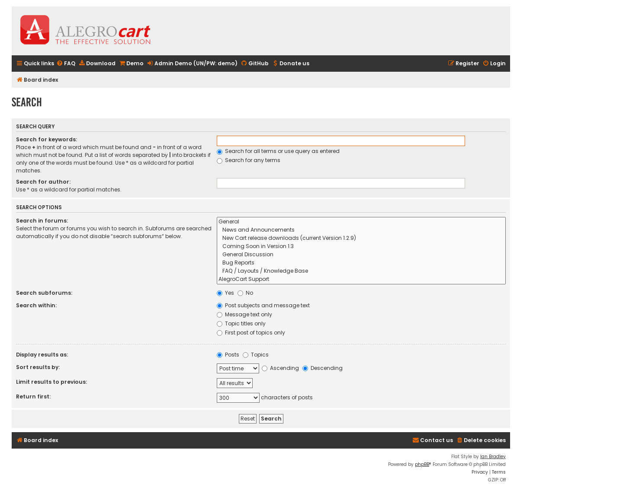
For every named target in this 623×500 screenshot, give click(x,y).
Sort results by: (38, 367)
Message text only (244, 314)
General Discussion (361, 255)
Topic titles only (241, 323)
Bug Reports (361, 263)
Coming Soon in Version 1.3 (361, 246)
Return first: (33, 396)
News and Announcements (361, 230)
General (361, 222)
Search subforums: (44, 292)
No (245, 292)
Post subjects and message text (263, 305)
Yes (225, 292)
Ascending (280, 368)
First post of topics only (251, 332)
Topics (256, 354)
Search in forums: (42, 220)
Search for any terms (248, 160)
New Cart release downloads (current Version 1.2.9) (361, 238)
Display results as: (42, 354)
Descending (322, 368)
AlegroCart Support (361, 279)
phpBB (422, 464)
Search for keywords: (46, 139)
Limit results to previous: (51, 381)
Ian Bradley (493, 456)
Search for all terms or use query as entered (278, 151)
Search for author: (43, 181)
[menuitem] (65, 64)
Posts (228, 354)
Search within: (36, 305)
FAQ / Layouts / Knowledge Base (361, 271)
